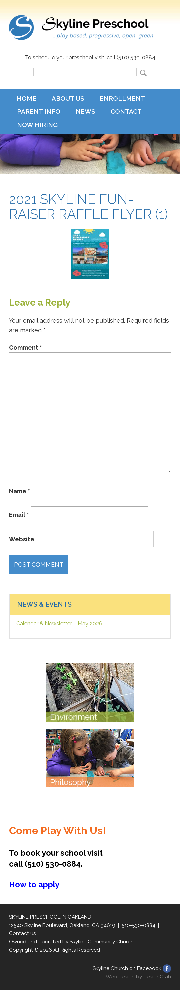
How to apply (34, 884)
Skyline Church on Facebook (127, 968)
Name (19, 490)
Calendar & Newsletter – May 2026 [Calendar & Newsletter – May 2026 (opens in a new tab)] (59, 623)
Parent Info (38, 111)
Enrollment (122, 98)
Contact (126, 111)
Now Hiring (37, 125)
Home (26, 98)
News (85, 111)
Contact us (22, 933)
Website (21, 538)
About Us (68, 98)
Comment (25, 347)
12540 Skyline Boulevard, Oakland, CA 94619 (62, 925)
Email (19, 514)
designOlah (157, 977)
